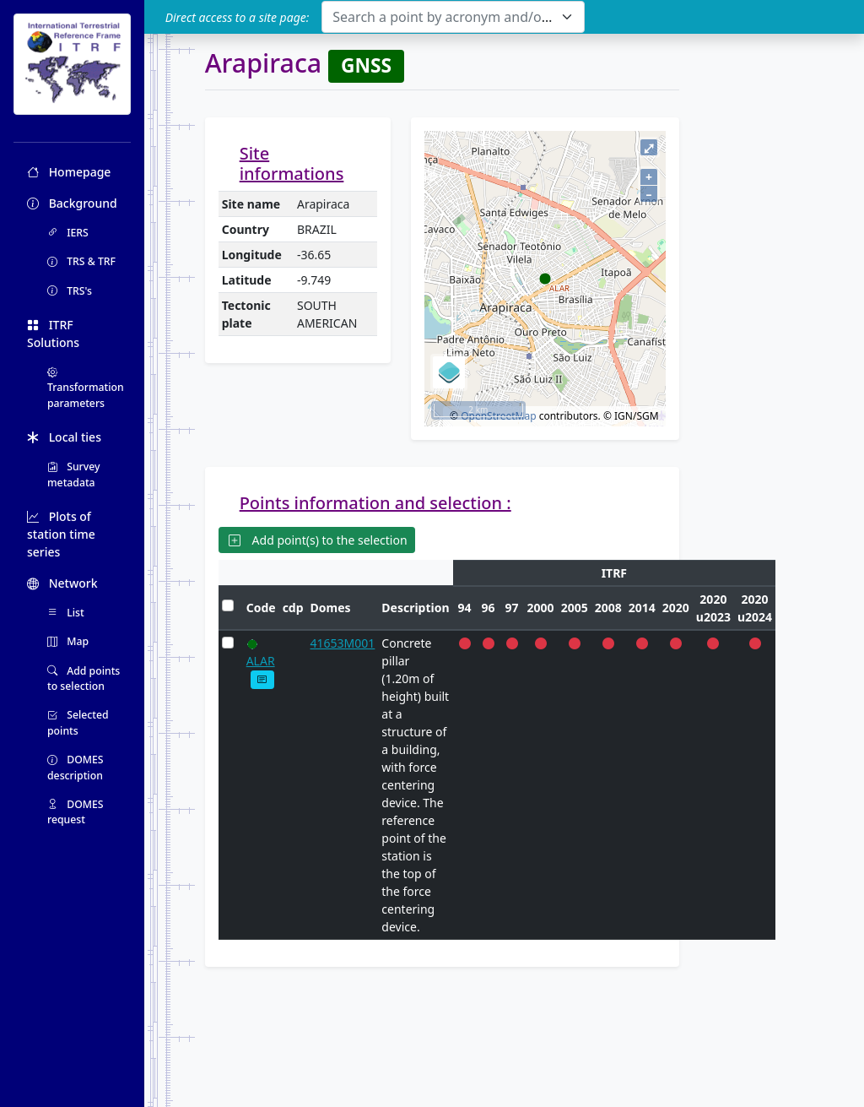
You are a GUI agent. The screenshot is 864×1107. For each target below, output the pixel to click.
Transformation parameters (85, 387)
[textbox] (442, 17)
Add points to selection (83, 678)
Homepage (69, 172)
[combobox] (452, 17)
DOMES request (75, 812)
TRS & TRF (81, 261)
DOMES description (75, 767)
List (65, 612)
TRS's (69, 291)
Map (68, 641)
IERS (68, 232)
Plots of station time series (61, 534)
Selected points (78, 722)
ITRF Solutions (53, 333)
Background (72, 203)
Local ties (64, 437)
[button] (263, 679)
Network (62, 583)
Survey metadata (73, 474)
